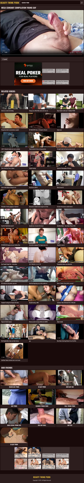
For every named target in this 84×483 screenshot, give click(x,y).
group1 (5, 59)
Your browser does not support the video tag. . (42, 33)
